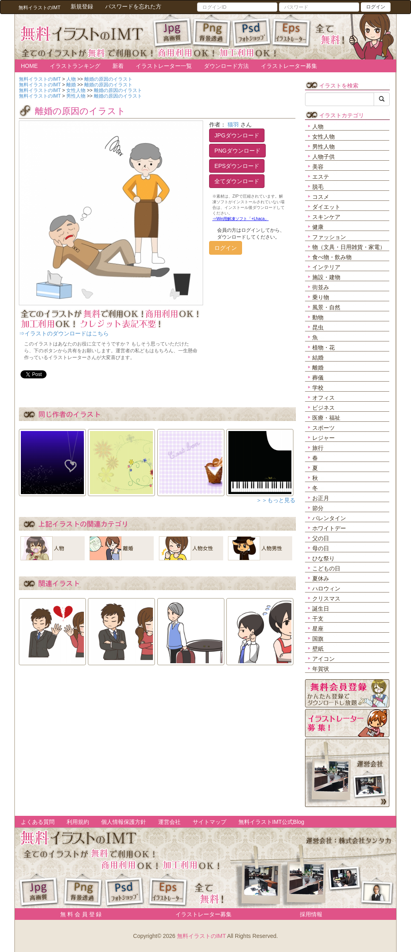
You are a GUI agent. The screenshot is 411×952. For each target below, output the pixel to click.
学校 (318, 387)
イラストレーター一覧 (164, 66)
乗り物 (320, 297)
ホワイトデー (329, 528)
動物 (318, 317)
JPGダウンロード (236, 135)
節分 (318, 508)
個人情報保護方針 (123, 822)
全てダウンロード (236, 181)
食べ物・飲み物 (332, 257)
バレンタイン (329, 518)
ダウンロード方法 (226, 66)
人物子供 (323, 156)
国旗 (318, 638)
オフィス (323, 397)
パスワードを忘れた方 (133, 6)
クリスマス (326, 598)
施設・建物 (326, 277)
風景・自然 (326, 307)
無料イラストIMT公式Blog (271, 822)
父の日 (320, 538)
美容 (318, 166)
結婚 (318, 357)
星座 (318, 628)
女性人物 (323, 136)
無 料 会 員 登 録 (78, 914)
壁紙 (318, 649)
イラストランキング (75, 66)
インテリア (326, 267)
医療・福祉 (326, 418)
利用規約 (78, 822)
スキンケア (326, 217)
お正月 (320, 498)
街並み (320, 287)
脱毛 (318, 187)
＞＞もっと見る (275, 500)
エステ (320, 177)
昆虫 (318, 327)
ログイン (375, 7)
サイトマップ (209, 822)
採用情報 (311, 914)
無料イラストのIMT (201, 936)
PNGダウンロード (237, 150)
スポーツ (323, 428)
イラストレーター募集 (289, 66)
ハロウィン (326, 588)
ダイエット (326, 207)
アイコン (323, 659)
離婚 (318, 367)
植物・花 (323, 347)
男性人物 (323, 146)
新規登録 (82, 6)
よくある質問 (38, 822)
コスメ (320, 197)
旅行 (318, 448)
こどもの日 (326, 568)
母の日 (320, 548)
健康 (318, 227)
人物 (318, 126)
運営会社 (169, 822)
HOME (29, 66)
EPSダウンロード (236, 166)
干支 (318, 618)
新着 (118, 66)
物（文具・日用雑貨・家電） (348, 247)
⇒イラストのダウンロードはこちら (64, 333)
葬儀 (318, 377)
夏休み (320, 578)
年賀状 (320, 669)
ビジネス (323, 407)
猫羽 (233, 124)
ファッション (329, 237)
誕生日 (320, 608)
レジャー (323, 438)
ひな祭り (323, 558)
